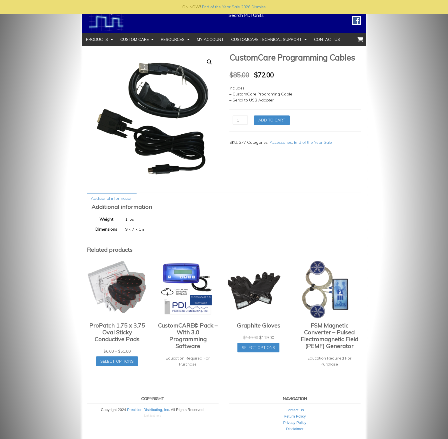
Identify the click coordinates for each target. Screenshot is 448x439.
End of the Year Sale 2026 (226, 6)
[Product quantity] (240, 120)
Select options (117, 361)
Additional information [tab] (112, 198)
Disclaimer (294, 429)
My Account (210, 39)
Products (97, 39)
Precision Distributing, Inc (148, 410)
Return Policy (295, 416)
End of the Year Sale (313, 142)
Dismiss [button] (258, 6)
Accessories (281, 142)
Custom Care (134, 39)
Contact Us (327, 39)
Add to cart (271, 120)
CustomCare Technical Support (266, 39)
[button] (209, 62)
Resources (173, 39)
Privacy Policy (294, 422)
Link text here (152, 415)
